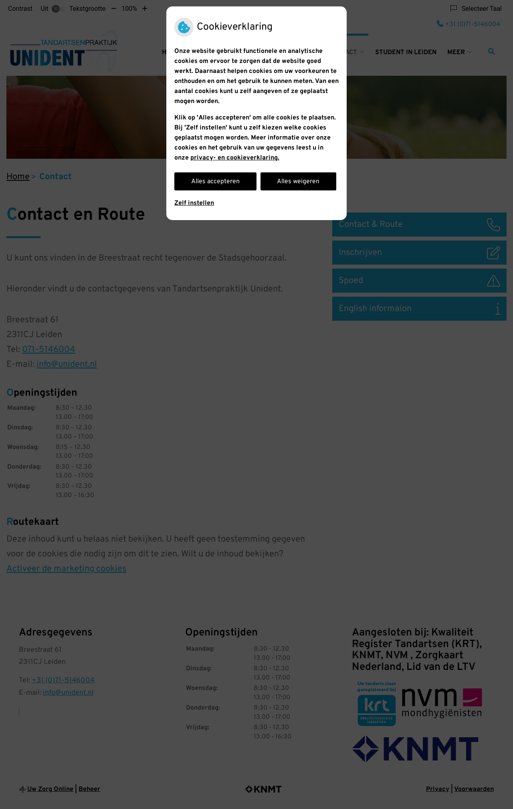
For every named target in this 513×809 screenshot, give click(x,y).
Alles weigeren (298, 182)
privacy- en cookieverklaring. (234, 158)
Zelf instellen (194, 203)
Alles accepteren (215, 182)
